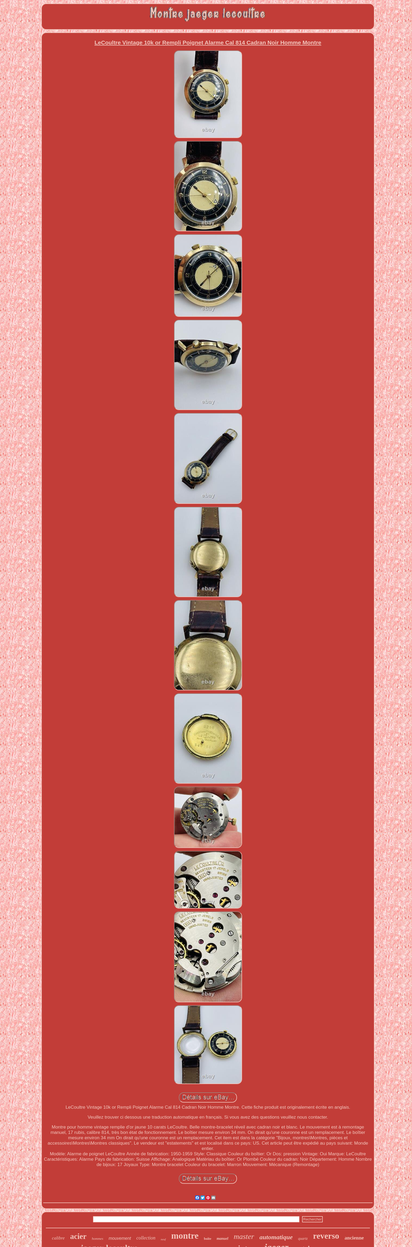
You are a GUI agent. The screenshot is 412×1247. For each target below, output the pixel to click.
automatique (276, 1237)
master (244, 1236)
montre (185, 1236)
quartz (303, 1239)
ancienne (354, 1238)
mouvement (120, 1238)
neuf (163, 1239)
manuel (222, 1239)
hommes (97, 1239)
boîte (207, 1239)
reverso (326, 1236)
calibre (58, 1238)
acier (78, 1236)
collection (145, 1238)
